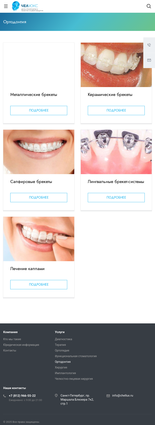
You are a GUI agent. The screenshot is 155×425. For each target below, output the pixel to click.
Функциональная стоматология (76, 356)
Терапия (60, 344)
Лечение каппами (27, 268)
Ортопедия (62, 350)
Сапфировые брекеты (31, 181)
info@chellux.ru (122, 395)
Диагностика (63, 339)
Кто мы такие (12, 339)
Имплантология (65, 373)
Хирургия (61, 367)
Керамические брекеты (110, 94)
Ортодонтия (63, 361)
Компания (10, 332)
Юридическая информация (21, 344)
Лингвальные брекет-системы (116, 181)
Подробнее (39, 110)
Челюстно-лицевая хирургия (74, 378)
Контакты (9, 350)
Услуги (60, 332)
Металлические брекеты (33, 94)
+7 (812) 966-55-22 (22, 396)
